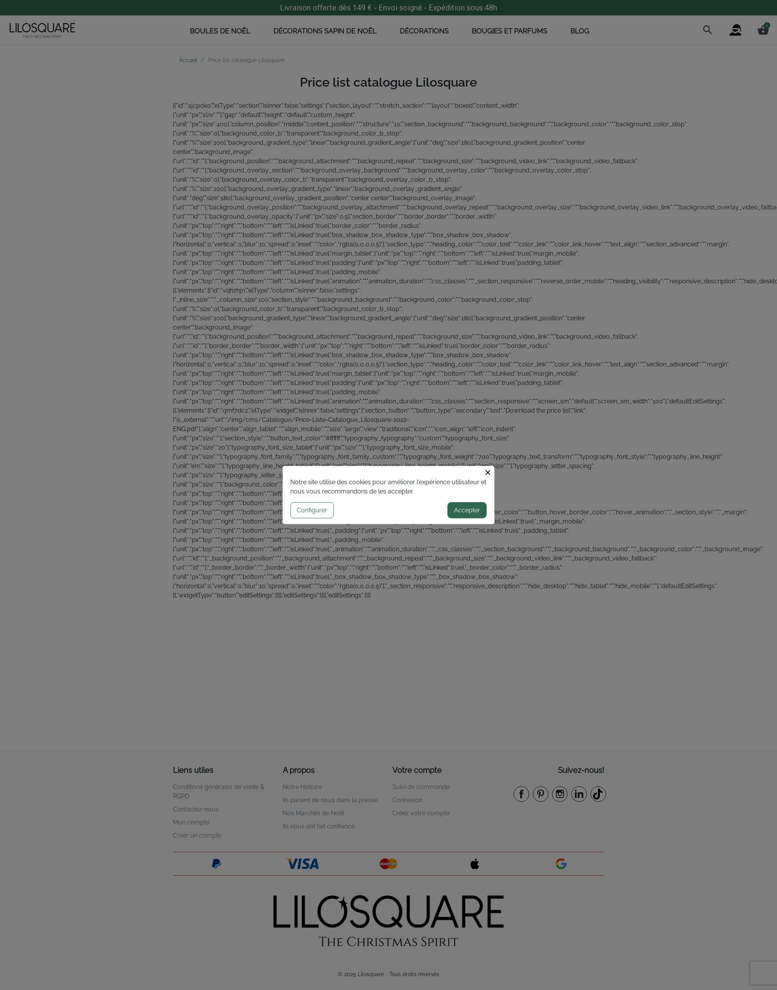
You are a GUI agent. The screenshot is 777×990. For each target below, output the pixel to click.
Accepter (467, 510)
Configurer (312, 510)
